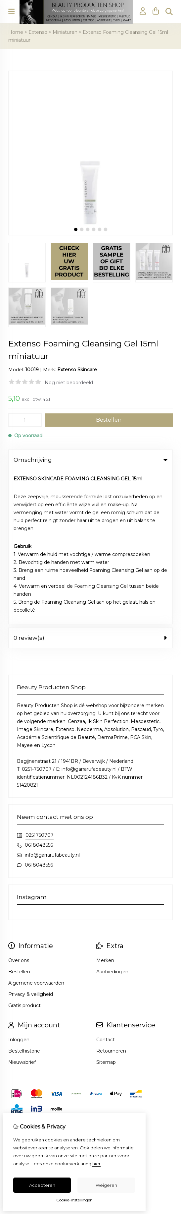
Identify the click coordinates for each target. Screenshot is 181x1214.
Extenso (37, 32)
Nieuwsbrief (22, 908)
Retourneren (111, 897)
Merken (105, 806)
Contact (105, 885)
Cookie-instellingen (74, 1199)
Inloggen (18, 885)
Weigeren (106, 1185)
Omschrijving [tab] (90, 459)
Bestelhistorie (24, 897)
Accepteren (42, 1185)
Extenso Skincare (77, 370)
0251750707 (39, 681)
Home (15, 32)
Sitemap (106, 908)
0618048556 (39, 691)
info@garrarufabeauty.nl (52, 701)
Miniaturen (65, 32)
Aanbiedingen (112, 817)
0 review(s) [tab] (90, 483)
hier (96, 1163)
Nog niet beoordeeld (69, 383)
